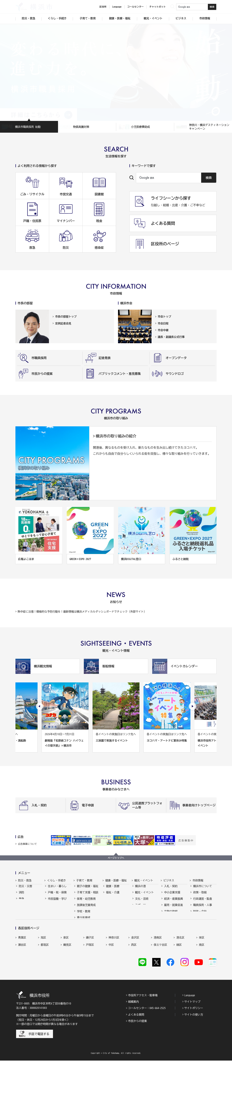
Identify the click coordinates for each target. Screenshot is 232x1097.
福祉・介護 (112, 895)
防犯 (21, 908)
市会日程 (163, 323)
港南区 (158, 972)
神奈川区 (114, 972)
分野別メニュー (173, 926)
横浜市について (202, 889)
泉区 (66, 972)
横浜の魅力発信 (144, 914)
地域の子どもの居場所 (87, 928)
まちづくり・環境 (58, 908)
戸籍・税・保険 (57, 895)
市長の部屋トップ (66, 316)
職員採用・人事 (202, 908)
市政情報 (197, 880)
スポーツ (140, 908)
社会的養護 (83, 936)
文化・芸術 (142, 901)
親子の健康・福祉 (87, 889)
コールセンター (135, 7)
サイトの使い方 (193, 1051)
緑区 (179, 979)
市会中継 (163, 330)
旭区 (43, 972)
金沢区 (135, 972)
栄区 (201, 972)
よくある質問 (136, 1051)
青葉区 (22, 972)
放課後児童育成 (86, 908)
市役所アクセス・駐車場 (143, 1031)
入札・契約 (171, 889)
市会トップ (164, 316)
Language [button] (117, 7)
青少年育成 (83, 920)
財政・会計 (200, 914)
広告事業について (27, 844)
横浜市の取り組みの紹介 (116, 436)
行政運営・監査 (202, 901)
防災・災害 (25, 889)
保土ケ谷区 (160, 979)
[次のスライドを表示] (192, 706)
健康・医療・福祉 (116, 880)
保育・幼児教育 (86, 901)
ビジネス (168, 880)
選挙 (195, 926)
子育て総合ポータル (87, 945)
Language (189, 1031)
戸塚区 (90, 979)
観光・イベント (143, 880)
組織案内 (133, 1038)
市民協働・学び (57, 901)
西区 (133, 979)
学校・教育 (83, 914)
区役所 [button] (102, 7)
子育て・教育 (84, 880)
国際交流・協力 (173, 920)
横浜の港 (140, 889)
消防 (21, 895)
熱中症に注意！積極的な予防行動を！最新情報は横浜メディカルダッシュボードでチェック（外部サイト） (82, 611)
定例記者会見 (63, 323)
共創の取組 (171, 914)
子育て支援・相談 (87, 895)
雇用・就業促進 (173, 908)
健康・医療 (112, 889)
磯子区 (90, 972)
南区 (201, 979)
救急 (21, 901)
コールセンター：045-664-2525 (147, 1044)
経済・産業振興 (173, 901)
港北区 (180, 972)
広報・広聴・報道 (204, 920)
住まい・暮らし (57, 889)
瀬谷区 (22, 979)
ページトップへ (116, 858)
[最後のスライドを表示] (39, 706)
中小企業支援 (172, 895)
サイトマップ (192, 1038)
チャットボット (157, 7)
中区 (111, 979)
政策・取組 (200, 895)
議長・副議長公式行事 (171, 336)
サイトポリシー (193, 1044)
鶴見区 (67, 979)
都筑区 (45, 979)
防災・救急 (25, 880)
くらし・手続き (56, 880)
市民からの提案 (137, 1057)
